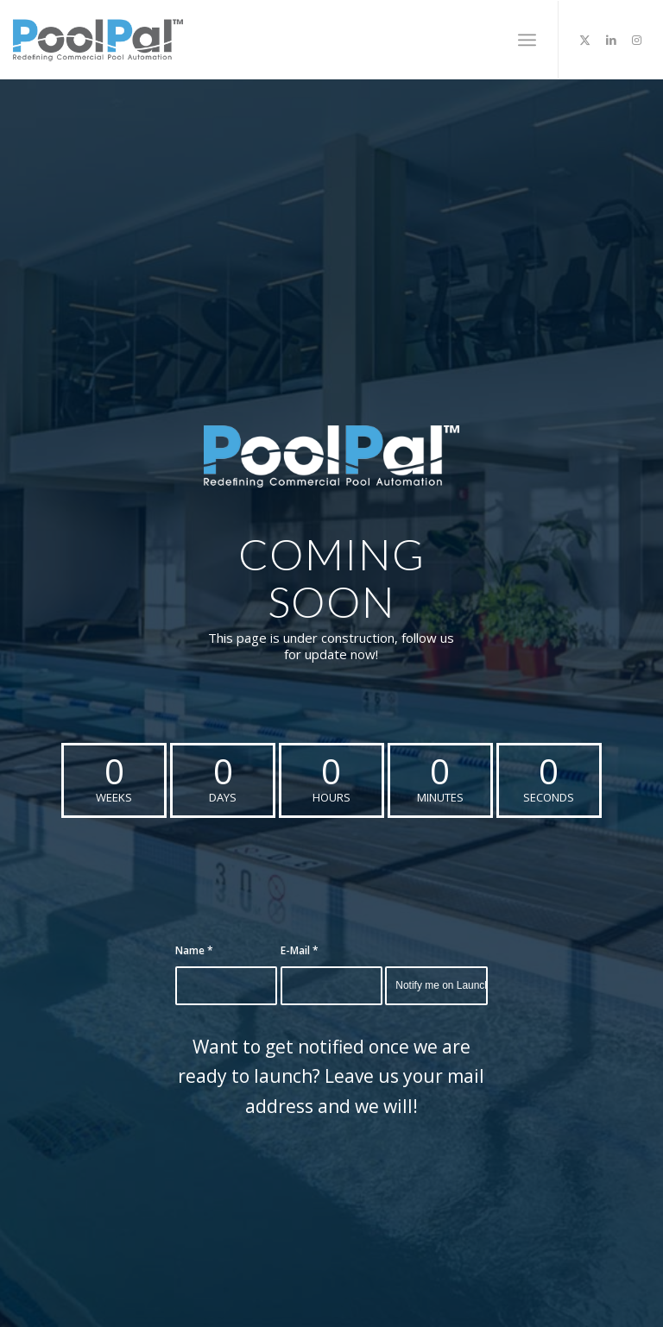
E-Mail (300, 950)
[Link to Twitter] (585, 40)
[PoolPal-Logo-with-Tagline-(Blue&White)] (331, 456)
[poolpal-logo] (97, 40)
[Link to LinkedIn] (611, 40)
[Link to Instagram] (637, 40)
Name (194, 950)
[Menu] (527, 39)
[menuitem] (527, 39)
